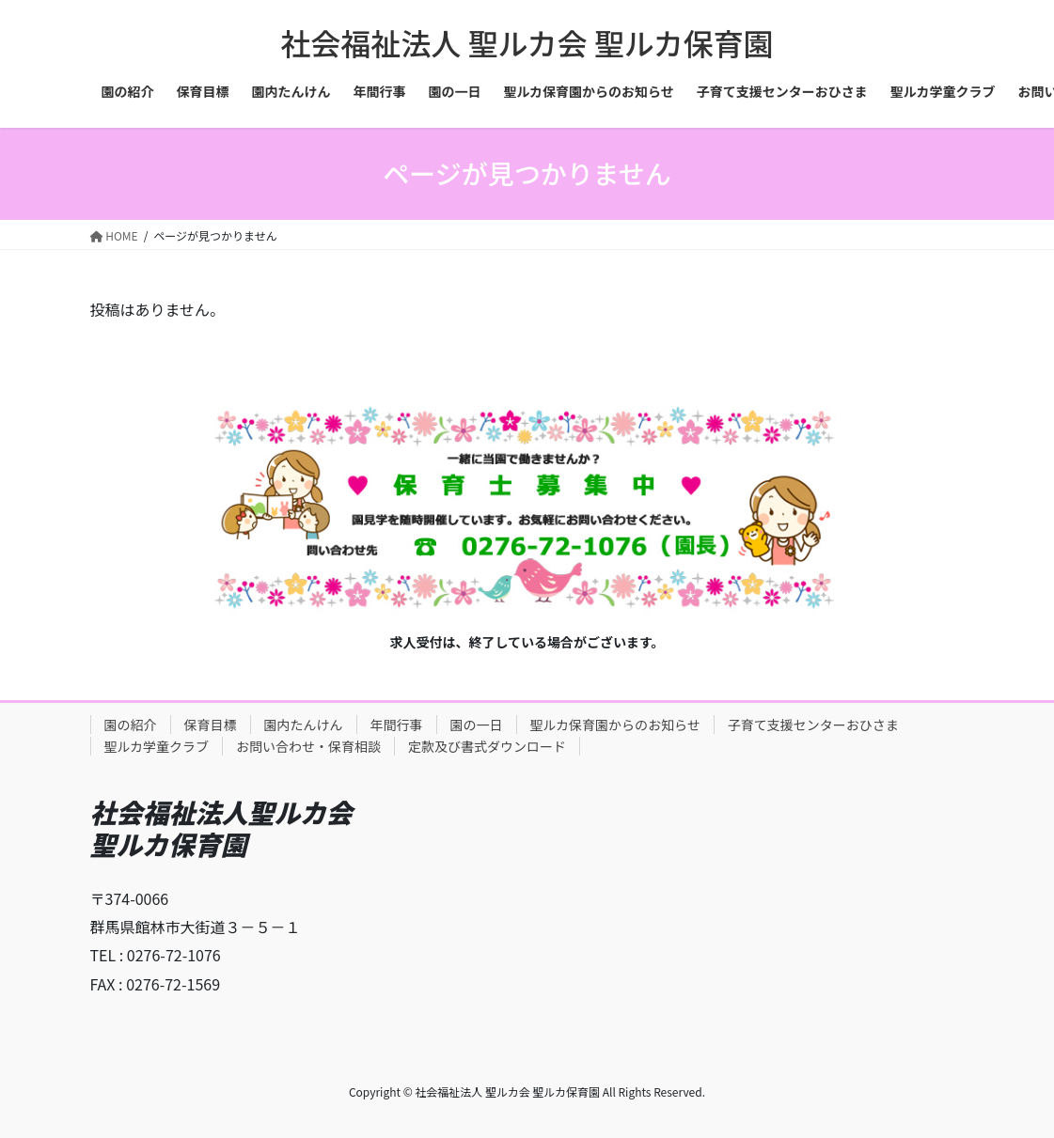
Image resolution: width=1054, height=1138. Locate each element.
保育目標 (210, 724)
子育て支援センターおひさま (813, 724)
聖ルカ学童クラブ (157, 746)
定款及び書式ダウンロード (487, 746)
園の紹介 (130, 724)
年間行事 (396, 724)
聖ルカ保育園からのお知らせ (615, 724)
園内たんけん (303, 724)
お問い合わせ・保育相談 (308, 746)
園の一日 (476, 724)
